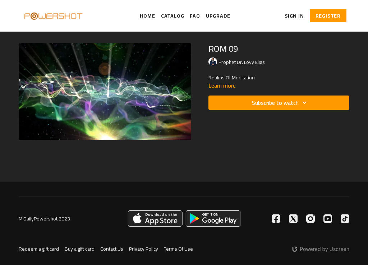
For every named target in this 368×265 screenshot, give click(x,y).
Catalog (172, 16)
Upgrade (218, 16)
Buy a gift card (80, 249)
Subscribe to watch (280, 102)
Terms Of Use (178, 249)
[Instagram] (310, 218)
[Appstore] (155, 218)
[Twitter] (293, 218)
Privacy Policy (143, 249)
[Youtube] (327, 218)
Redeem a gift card (39, 249)
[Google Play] (213, 218)
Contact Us (111, 249)
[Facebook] (276, 218)
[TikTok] (345, 218)
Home (147, 16)
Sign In (294, 15)
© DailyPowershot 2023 (44, 218)
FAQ (195, 16)
